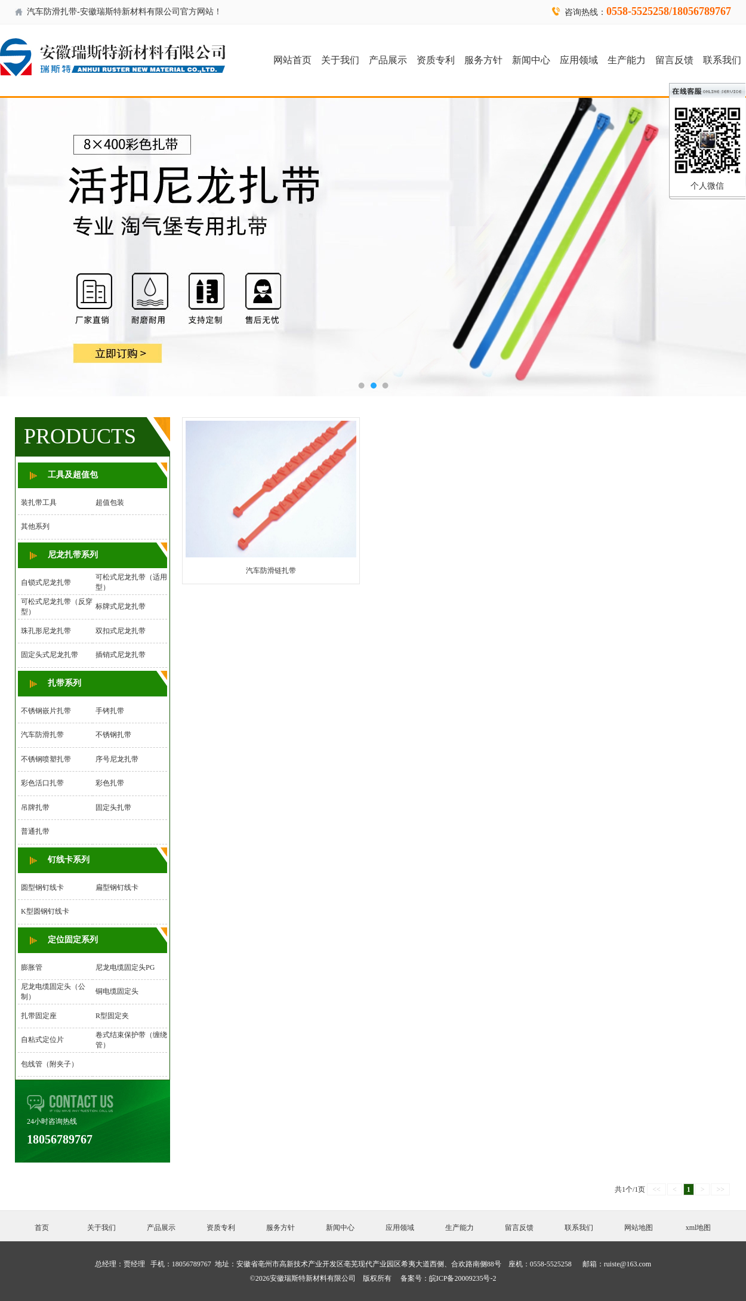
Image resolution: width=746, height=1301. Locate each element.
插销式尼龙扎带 (120, 654)
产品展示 (388, 60)
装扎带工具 (39, 502)
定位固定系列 (73, 939)
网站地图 (638, 1227)
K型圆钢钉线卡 (45, 911)
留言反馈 (674, 60)
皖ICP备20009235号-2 (463, 1278)
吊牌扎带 (35, 807)
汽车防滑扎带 (42, 734)
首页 (42, 1227)
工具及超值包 (73, 474)
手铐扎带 (109, 711)
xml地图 (698, 1227)
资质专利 (436, 60)
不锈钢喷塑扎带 (46, 759)
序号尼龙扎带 (116, 759)
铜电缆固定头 (116, 991)
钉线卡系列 (69, 859)
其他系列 (35, 526)
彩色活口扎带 (42, 783)
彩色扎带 (109, 783)
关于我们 (340, 60)
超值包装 (109, 502)
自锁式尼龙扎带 (46, 582)
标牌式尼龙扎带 (120, 606)
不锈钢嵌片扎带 (46, 711)
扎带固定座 (39, 1016)
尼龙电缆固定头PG (125, 967)
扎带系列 (64, 683)
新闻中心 (531, 60)
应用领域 (579, 60)
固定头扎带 (113, 807)
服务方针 (483, 60)
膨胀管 (31, 967)
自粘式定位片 (42, 1039)
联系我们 (722, 60)
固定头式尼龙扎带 (49, 654)
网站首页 (292, 60)
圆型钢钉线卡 (42, 887)
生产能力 (627, 60)
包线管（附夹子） (49, 1064)
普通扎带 (35, 831)
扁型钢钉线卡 (116, 887)
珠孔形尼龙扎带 (46, 631)
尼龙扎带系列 (73, 554)
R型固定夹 (112, 1016)
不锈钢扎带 (113, 734)
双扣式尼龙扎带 (120, 631)
